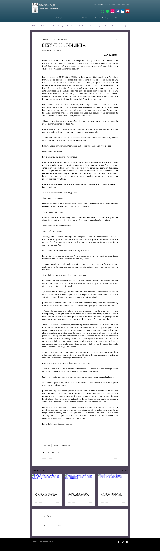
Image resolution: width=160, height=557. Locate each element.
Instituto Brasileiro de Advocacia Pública (117, 4)
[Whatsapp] (102, 11)
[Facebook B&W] (119, 542)
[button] (125, 26)
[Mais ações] (116, 39)
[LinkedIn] (122, 11)
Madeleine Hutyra (95, 26)
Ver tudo (125, 470)
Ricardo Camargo (58, 26)
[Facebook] (117, 11)
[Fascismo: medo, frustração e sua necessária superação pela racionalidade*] (80, 482)
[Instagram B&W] (126, 542)
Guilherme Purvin (110, 26)
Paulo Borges (65, 445)
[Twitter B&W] (122, 542)
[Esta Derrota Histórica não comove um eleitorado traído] (113, 482)
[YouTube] (127, 11)
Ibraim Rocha (71, 26)
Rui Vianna (82, 26)
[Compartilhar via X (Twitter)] (48, 452)
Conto (56, 445)
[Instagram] (112, 11)
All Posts (34, 26)
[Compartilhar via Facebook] (43, 452)
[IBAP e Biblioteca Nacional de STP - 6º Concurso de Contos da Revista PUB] (47, 482)
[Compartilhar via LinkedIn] (53, 452)
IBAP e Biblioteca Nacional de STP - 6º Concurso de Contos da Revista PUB (46, 494)
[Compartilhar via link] (58, 452)
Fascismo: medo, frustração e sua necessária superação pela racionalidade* (80, 494)
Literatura (47, 445)
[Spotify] (107, 11)
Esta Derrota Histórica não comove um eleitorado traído (111, 494)
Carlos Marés (45, 26)
